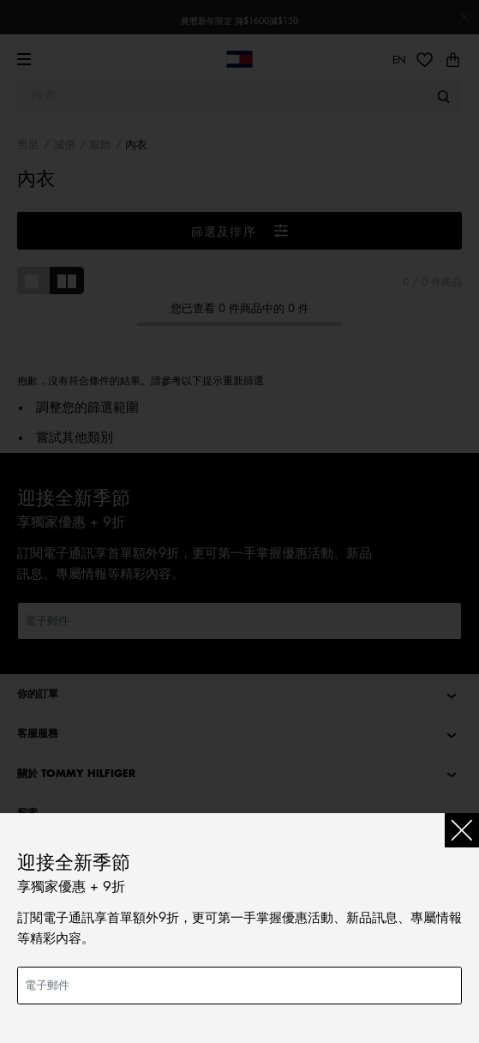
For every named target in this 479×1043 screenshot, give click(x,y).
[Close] (462, 830)
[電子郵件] (239, 985)
